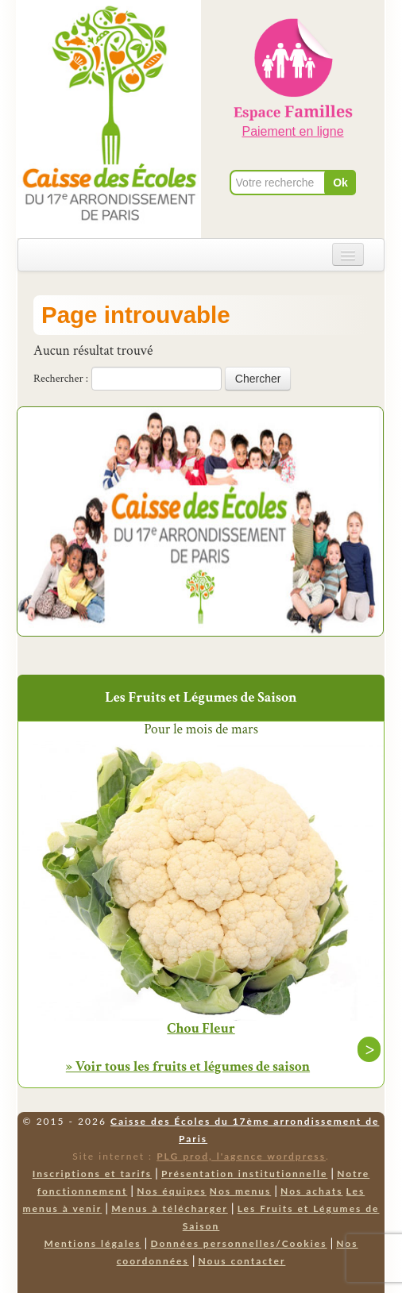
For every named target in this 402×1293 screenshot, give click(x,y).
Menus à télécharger (169, 1208)
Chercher (258, 378)
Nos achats (311, 1191)
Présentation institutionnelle (244, 1173)
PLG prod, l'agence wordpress (241, 1156)
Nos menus (240, 1191)
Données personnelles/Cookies (238, 1243)
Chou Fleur (200, 1029)
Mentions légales (92, 1243)
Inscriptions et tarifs (92, 1173)
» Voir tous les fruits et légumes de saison (188, 1066)
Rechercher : (60, 378)
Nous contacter (242, 1261)
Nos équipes (172, 1191)
